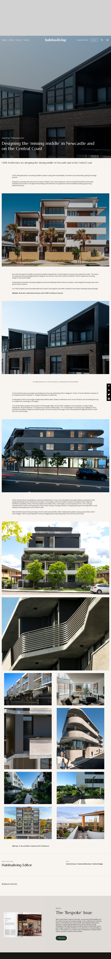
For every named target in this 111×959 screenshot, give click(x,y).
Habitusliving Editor (17, 138)
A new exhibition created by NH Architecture (34, 846)
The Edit (26, 40)
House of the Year (82, 40)
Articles (11, 40)
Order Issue (61, 938)
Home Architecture (84, 864)
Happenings (6, 138)
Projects (4, 40)
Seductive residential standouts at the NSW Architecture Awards (41, 293)
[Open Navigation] (107, 40)
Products (18, 40)
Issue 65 (94, 40)
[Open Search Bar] (102, 40)
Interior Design (97, 864)
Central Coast (71, 864)
